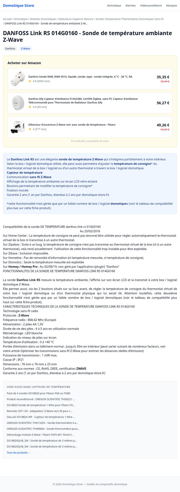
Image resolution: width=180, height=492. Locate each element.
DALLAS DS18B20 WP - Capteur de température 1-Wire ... (41, 417)
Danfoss (10, 48)
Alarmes (131, 5)
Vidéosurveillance (151, 5)
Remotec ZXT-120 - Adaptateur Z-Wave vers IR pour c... (39, 411)
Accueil (7, 19)
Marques (171, 5)
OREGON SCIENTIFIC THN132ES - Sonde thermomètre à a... (42, 423)
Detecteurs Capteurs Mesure (75, 19)
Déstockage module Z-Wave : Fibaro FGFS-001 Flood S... (40, 434)
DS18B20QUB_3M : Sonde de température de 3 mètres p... (42, 440)
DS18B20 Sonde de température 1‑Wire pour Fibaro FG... (41, 405)
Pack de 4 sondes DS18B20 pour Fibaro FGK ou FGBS (38, 393)
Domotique (114, 5)
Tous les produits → (19, 452)
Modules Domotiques (43, 19)
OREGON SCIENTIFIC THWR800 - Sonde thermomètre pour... (43, 428)
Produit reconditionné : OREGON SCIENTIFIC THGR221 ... (41, 399)
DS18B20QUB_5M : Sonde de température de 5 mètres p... (42, 446)
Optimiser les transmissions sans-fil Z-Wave (50, 351)
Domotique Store (18, 5)
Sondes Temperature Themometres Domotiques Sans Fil (130, 19)
